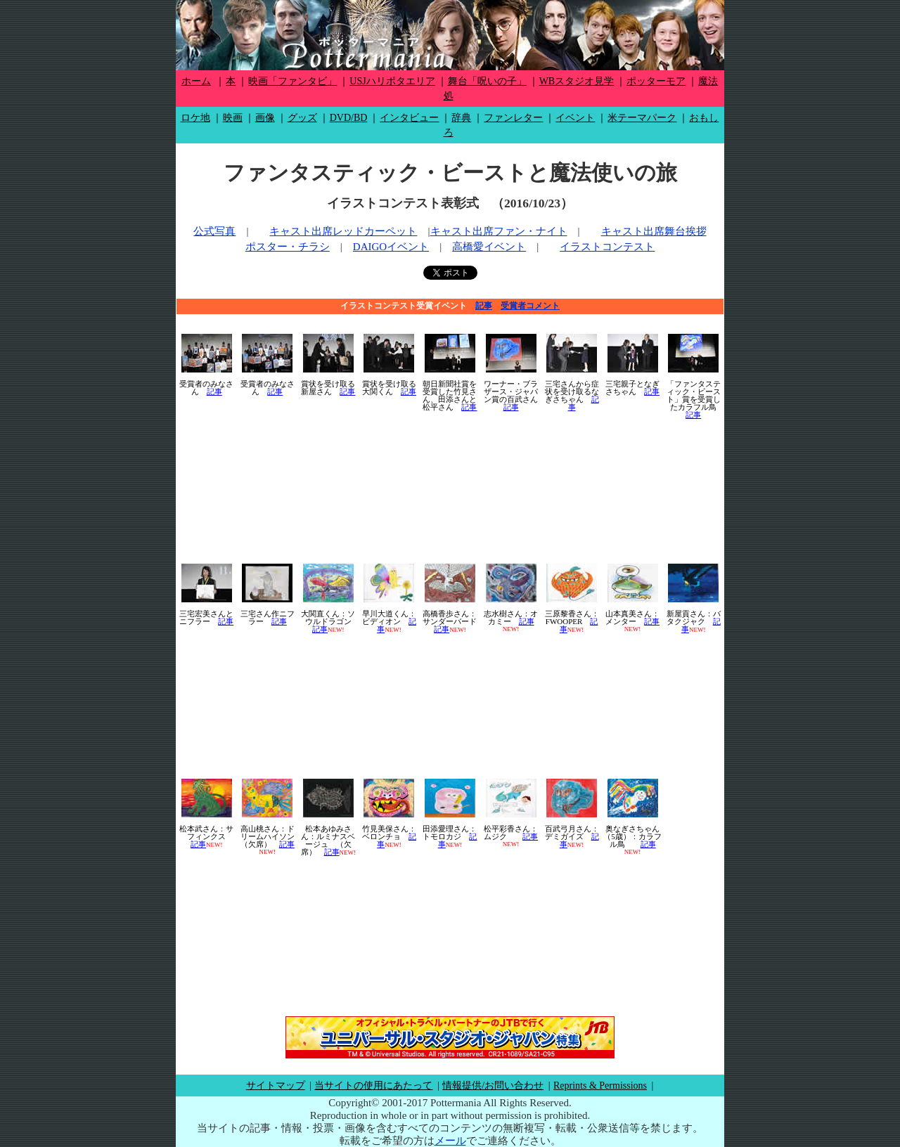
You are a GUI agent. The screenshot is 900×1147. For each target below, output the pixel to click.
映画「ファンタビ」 (292, 81)
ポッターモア (656, 81)
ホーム (196, 81)
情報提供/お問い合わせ (493, 1085)
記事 (483, 306)
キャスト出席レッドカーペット (343, 231)
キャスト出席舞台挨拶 (654, 231)
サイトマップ (275, 1085)
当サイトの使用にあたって (373, 1085)
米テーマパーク (642, 117)
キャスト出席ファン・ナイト (498, 231)
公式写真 (214, 231)
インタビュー (409, 117)
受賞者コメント (530, 306)
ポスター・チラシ (287, 246)
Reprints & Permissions (600, 1085)
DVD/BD (349, 117)
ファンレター (513, 117)
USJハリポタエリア (392, 81)
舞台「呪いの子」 (487, 81)
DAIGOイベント (391, 246)
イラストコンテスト (607, 246)
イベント (575, 117)
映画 (233, 117)
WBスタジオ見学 (577, 81)
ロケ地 (195, 117)
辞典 (461, 117)
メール (450, 1140)
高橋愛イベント (489, 246)
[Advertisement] (450, 491)
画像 (265, 117)
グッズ (302, 117)
